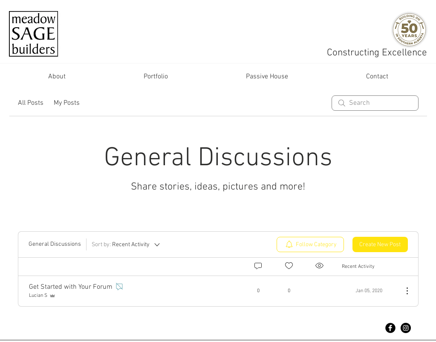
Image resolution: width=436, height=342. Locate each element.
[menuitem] (310, 244)
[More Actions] (403, 291)
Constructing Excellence (378, 53)
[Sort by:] (126, 244)
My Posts (67, 103)
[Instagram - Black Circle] (406, 328)
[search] (375, 103)
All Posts (30, 103)
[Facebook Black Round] (390, 328)
